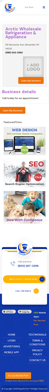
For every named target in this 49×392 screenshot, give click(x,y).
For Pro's (29, 7)
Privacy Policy (37, 352)
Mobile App (11, 352)
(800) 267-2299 (28, 266)
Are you (18, 375)
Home (11, 334)
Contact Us (37, 360)
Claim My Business (31, 80)
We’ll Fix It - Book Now (27, 279)
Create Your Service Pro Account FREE (24, 380)
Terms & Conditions (37, 342)
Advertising (11, 346)
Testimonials (37, 334)
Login (11, 340)
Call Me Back (27, 291)
